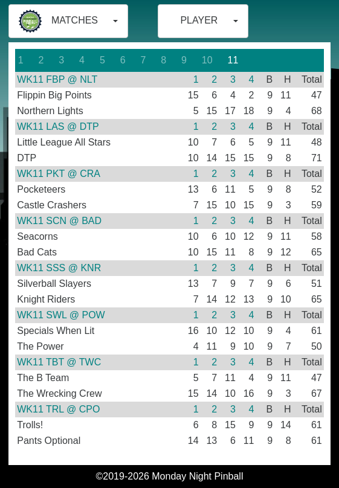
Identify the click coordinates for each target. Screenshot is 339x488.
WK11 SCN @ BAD (59, 221)
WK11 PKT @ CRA (58, 174)
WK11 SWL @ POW (61, 315)
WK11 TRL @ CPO (58, 409)
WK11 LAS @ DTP (57, 126)
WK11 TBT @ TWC (59, 362)
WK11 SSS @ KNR (59, 268)
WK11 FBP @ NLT (57, 79)
